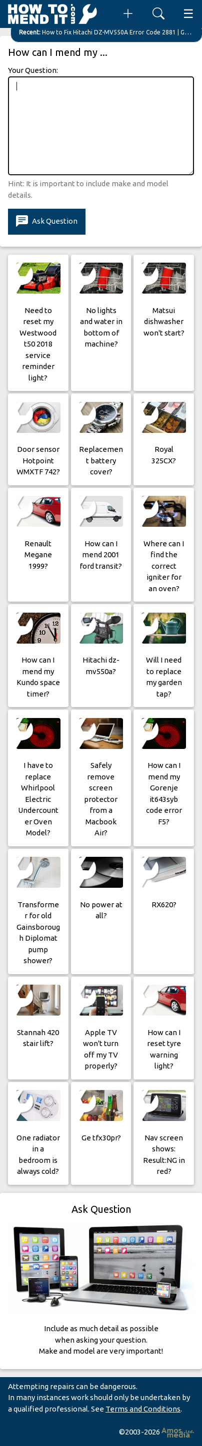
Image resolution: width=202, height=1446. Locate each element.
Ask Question (47, 221)
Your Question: (33, 70)
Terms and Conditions (143, 1409)
